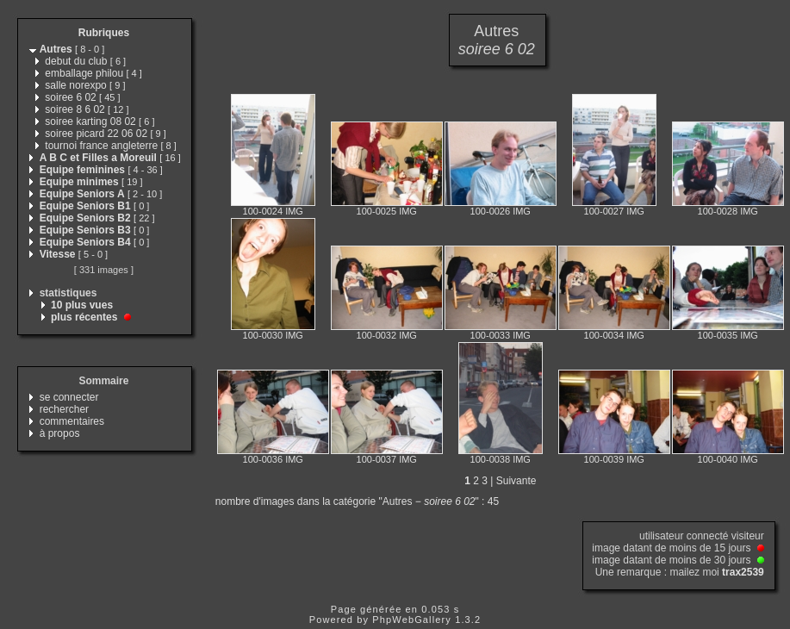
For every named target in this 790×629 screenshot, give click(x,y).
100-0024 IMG (273, 211)
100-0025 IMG (387, 211)
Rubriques (103, 33)
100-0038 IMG (500, 459)
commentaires (72, 421)
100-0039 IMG (614, 459)
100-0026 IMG (500, 211)
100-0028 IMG (728, 211)
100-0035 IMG (728, 335)
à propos (60, 433)
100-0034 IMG (614, 335)
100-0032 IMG (387, 335)
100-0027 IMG (614, 211)
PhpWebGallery (411, 619)
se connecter (69, 397)
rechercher (64, 409)
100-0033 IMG (500, 335)
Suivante (516, 481)
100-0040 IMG (728, 459)
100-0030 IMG (273, 335)
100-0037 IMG (387, 459)
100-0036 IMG (273, 459)
